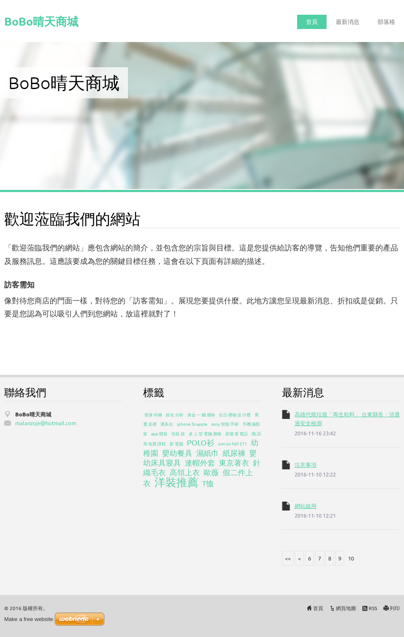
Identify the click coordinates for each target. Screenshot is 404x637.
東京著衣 (234, 462)
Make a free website (28, 619)
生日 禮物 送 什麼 (235, 414)
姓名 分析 (174, 414)
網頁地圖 (346, 608)
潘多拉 (166, 424)
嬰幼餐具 (177, 452)
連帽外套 (200, 462)
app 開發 (159, 433)
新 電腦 (176, 443)
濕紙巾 (207, 452)
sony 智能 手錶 (225, 424)
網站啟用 (305, 505)
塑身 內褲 (153, 414)
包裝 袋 (178, 433)
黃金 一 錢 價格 (201, 414)
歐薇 (211, 472)
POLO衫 (200, 442)
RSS (373, 608)
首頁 (312, 21)
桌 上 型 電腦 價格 (205, 433)
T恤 (208, 483)
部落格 (386, 21)
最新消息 (347, 21)
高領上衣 (185, 472)
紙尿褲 (234, 452)
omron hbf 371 (232, 443)
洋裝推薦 (176, 482)
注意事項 (305, 464)
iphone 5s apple (192, 424)
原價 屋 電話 (236, 433)
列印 (395, 608)
